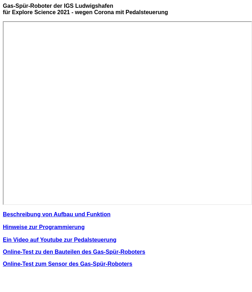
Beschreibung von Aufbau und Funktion (56, 214)
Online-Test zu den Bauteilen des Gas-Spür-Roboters (74, 252)
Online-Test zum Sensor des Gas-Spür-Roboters (67, 264)
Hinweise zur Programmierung (44, 227)
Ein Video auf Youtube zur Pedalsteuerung (59, 240)
